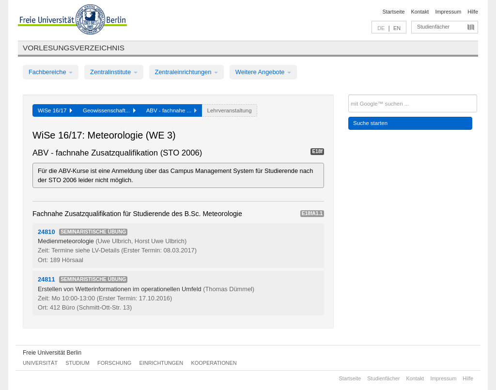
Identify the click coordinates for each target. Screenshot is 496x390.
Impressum (448, 12)
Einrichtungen (162, 363)
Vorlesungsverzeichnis (73, 48)
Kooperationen (214, 363)
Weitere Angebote (263, 72)
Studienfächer (433, 27)
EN (397, 28)
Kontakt (420, 12)
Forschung (114, 363)
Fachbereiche (51, 72)
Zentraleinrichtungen (186, 72)
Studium (77, 363)
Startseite (394, 12)
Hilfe (472, 12)
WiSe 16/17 (55, 110)
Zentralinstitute (114, 72)
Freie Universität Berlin (52, 352)
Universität (40, 363)
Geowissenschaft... (109, 110)
